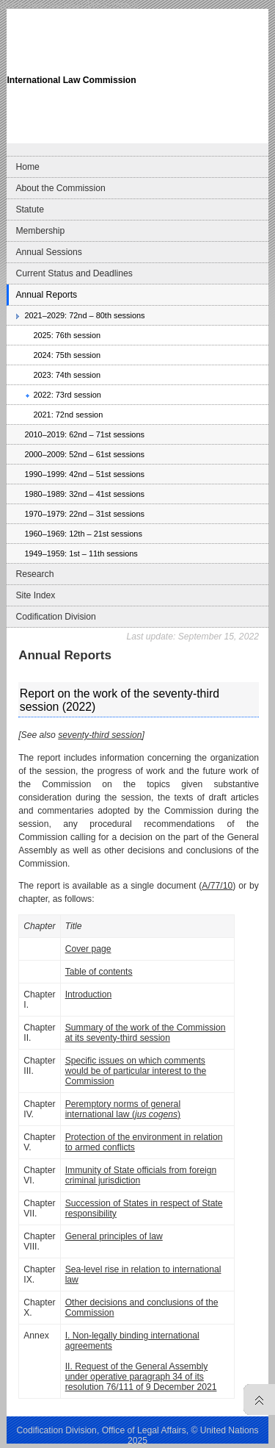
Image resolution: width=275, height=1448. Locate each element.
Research (34, 574)
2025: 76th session (66, 335)
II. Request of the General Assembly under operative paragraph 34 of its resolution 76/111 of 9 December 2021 (141, 1376)
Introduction (88, 994)
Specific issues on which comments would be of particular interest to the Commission (136, 1070)
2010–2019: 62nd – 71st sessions (84, 434)
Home (27, 167)
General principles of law (114, 1236)
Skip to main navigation (41, 4)
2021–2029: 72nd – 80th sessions (84, 315)
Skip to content (111, 4)
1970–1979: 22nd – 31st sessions (84, 513)
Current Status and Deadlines (73, 273)
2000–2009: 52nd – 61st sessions (84, 454)
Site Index (35, 595)
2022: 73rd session (66, 394)
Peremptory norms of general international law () (122, 1109)
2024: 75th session (66, 355)
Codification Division (55, 617)
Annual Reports (46, 295)
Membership (40, 231)
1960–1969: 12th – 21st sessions (83, 533)
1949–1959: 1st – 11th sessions (80, 553)
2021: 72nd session (68, 414)
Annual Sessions (48, 252)
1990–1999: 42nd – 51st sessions (84, 474)
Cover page (88, 949)
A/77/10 (217, 886)
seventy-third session (100, 735)
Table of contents (99, 972)
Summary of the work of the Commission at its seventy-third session (145, 1032)
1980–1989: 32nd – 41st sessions (84, 494)
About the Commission (60, 188)
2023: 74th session (66, 374)
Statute (29, 209)
